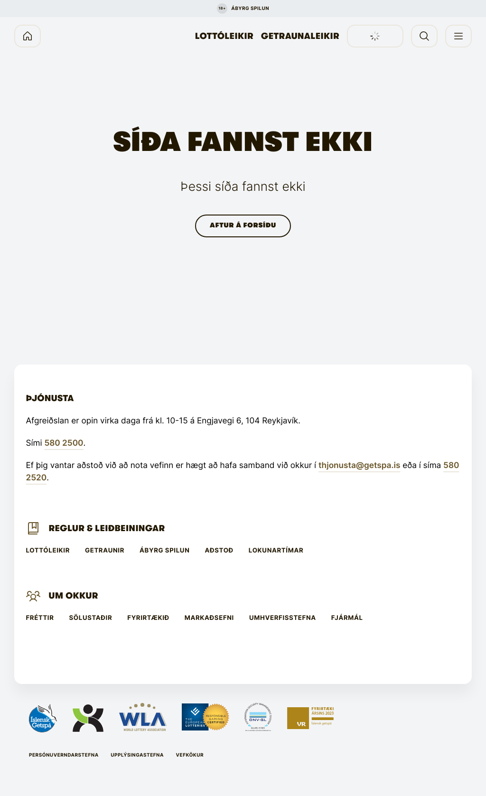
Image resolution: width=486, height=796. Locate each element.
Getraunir (104, 550)
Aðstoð (219, 550)
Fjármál (347, 618)
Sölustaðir (90, 618)
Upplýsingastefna (137, 755)
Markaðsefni (209, 618)
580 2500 (63, 443)
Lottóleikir (224, 36)
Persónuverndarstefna (64, 755)
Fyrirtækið (148, 618)
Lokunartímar (276, 550)
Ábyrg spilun (164, 550)
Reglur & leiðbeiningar (106, 528)
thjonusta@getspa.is (359, 465)
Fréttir (40, 618)
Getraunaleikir (300, 36)
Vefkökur (190, 755)
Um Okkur (73, 595)
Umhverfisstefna (282, 618)
